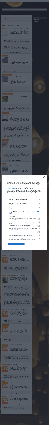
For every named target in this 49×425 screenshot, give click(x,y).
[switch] (38, 199)
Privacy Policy (31, 247)
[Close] (44, 177)
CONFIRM (16, 243)
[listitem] (24, 197)
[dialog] (24, 212)
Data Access (24, 247)
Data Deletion (17, 247)
